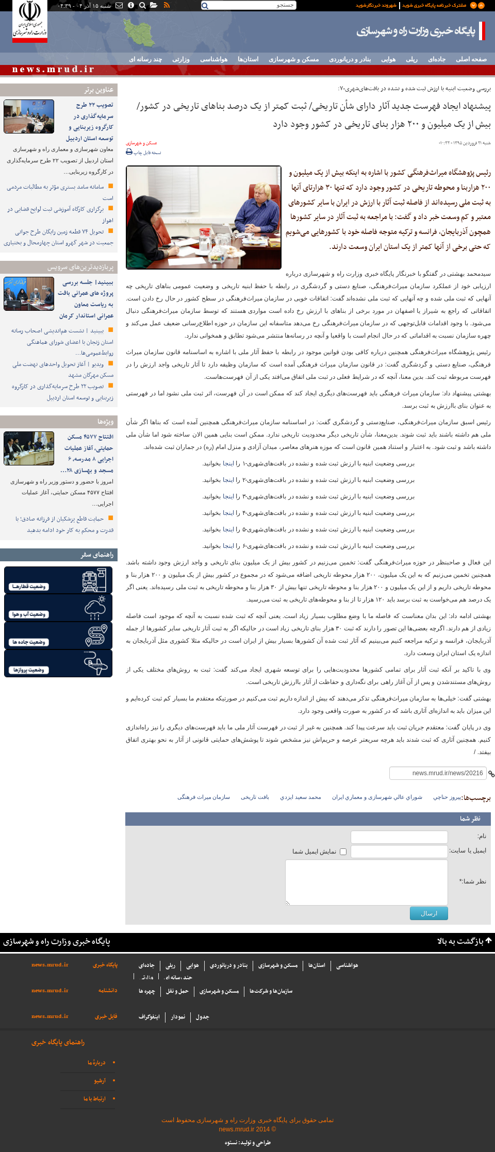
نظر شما (470, 819)
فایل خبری (106, 1017)
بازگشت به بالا (460, 942)
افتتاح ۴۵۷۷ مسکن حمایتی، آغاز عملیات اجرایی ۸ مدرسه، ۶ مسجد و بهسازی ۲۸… (86, 454)
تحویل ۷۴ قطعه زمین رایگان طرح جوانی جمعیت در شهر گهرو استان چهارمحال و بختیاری (58, 237)
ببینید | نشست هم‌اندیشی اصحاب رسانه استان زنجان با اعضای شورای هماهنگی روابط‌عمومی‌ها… (62, 342)
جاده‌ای (437, 59)
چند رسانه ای (145, 59)
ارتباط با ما (95, 1099)
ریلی (412, 59)
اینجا (227, 463)
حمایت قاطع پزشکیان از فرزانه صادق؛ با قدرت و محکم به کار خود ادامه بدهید (64, 525)
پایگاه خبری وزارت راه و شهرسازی (421, 31)
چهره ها (147, 991)
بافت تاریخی (255, 797)
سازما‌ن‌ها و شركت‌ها (271, 991)
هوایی (388, 59)
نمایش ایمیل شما (314, 851)
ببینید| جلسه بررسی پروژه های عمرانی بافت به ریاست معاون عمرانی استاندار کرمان (85, 299)
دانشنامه (108, 991)
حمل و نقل (177, 991)
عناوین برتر (98, 90)
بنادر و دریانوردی (350, 59)
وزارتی (181, 59)
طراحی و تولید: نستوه (248, 1143)
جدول (202, 1017)
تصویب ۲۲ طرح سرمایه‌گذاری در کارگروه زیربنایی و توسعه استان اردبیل (89, 122)
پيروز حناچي (447, 797)
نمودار (178, 1017)
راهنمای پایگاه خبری (58, 1042)
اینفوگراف (149, 1017)
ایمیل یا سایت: (467, 850)
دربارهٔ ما (97, 1063)
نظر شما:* (472, 881)
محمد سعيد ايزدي (300, 797)
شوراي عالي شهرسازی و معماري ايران (377, 797)
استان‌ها (248, 59)
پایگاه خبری (105, 965)
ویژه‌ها (105, 422)
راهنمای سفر (96, 555)
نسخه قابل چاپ (143, 153)
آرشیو (100, 1081)
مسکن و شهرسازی (294, 59)
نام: (481, 836)
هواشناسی (213, 59)
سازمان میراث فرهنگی (203, 797)
